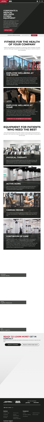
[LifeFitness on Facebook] (26, 415)
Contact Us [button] (5, 413)
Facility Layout (6, 388)
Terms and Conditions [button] (8, 416)
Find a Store (6, 398)
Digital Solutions (36, 378)
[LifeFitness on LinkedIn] (22, 415)
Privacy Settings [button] (13, 413)
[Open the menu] (42, 1)
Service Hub (6, 389)
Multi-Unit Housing (5, 382)
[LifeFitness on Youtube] (38, 415)
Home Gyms (15, 378)
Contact (34, 36)
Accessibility (6, 402)
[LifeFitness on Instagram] (30, 415)
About (5, 394)
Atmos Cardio (35, 380)
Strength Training (27, 380)
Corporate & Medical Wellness (17, 383)
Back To (5, 4)
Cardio (24, 378)
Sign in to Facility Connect (10, 406)
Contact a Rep (8, 30)
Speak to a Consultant (13, 310)
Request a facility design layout (30, 310)
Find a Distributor (7, 396)
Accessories (25, 381)
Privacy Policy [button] (6, 415)
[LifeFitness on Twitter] (34, 415)
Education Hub (6, 391)
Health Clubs (6, 378)
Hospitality (5, 380)
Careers (5, 404)
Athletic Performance (16, 380)
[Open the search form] (39, 1)
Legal (4, 400)
